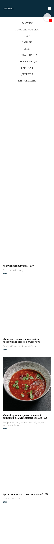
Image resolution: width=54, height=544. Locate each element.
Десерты (27, 74)
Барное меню (27, 80)
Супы (27, 48)
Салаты (27, 42)
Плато (27, 35)
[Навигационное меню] (49, 8)
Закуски (27, 23)
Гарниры (27, 67)
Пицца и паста (27, 55)
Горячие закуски (27, 29)
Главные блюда (27, 61)
